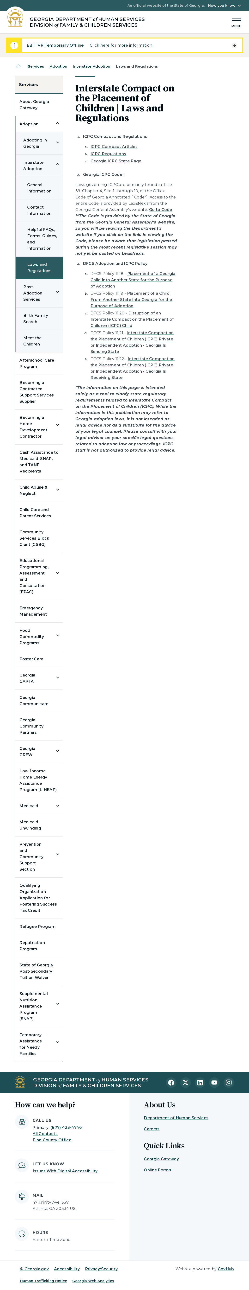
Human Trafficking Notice (43, 1281)
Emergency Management (33, 611)
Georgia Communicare (34, 700)
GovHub (226, 1269)
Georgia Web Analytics (93, 1281)
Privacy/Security (101, 1269)
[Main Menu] (236, 22)
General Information (39, 188)
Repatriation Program (32, 945)
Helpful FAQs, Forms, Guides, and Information (42, 239)
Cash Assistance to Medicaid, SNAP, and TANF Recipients (39, 461)
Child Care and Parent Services (35, 512)
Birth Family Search (35, 318)
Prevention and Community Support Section (31, 857)
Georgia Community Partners (31, 726)
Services (36, 66)
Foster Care (31, 659)
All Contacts (45, 1133)
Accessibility (67, 1269)
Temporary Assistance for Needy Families (30, 1044)
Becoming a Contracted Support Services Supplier (36, 392)
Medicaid (28, 806)
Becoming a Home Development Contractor (33, 427)
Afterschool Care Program (36, 363)
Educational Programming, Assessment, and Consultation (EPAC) (34, 576)
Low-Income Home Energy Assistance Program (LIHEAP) (38, 780)
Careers (151, 1129)
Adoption (58, 66)
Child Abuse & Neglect (33, 490)
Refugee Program (37, 926)
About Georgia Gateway (34, 104)
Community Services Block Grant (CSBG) (34, 538)
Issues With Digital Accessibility (65, 1171)
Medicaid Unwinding (30, 825)
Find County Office (52, 1140)
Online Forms (157, 1170)
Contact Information (39, 210)
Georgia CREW (27, 751)
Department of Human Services (176, 1118)
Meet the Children (32, 341)
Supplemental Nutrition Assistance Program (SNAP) (33, 1006)
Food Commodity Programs (31, 636)
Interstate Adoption (91, 66)
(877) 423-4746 (66, 1127)
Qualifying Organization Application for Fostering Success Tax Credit (38, 898)
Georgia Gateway (161, 1159)
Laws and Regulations (39, 267)
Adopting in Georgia (35, 143)
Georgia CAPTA (27, 678)
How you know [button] (221, 5)
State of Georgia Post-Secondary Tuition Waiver (36, 971)
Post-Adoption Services (33, 293)
